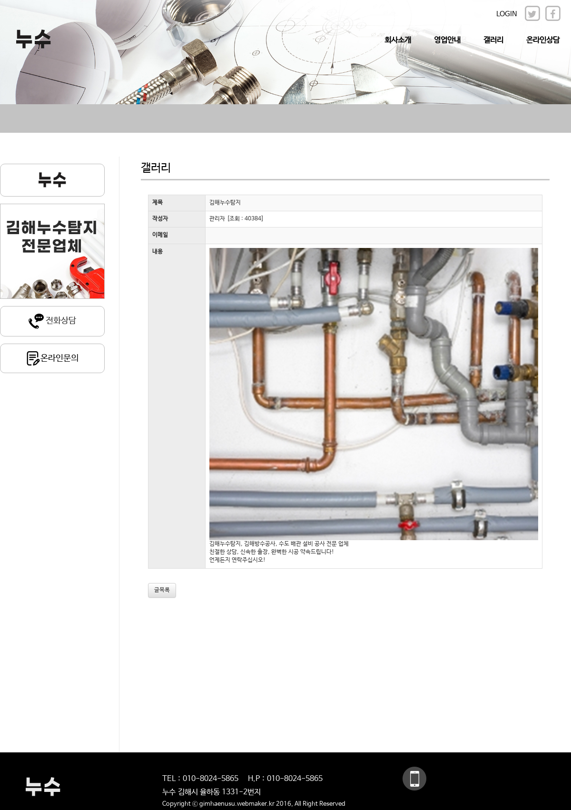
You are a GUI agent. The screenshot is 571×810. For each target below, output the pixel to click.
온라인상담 (543, 40)
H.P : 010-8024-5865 (285, 778)
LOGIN (506, 14)
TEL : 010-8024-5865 (200, 778)
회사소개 (397, 40)
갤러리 (493, 40)
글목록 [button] (162, 590)
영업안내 (447, 40)
